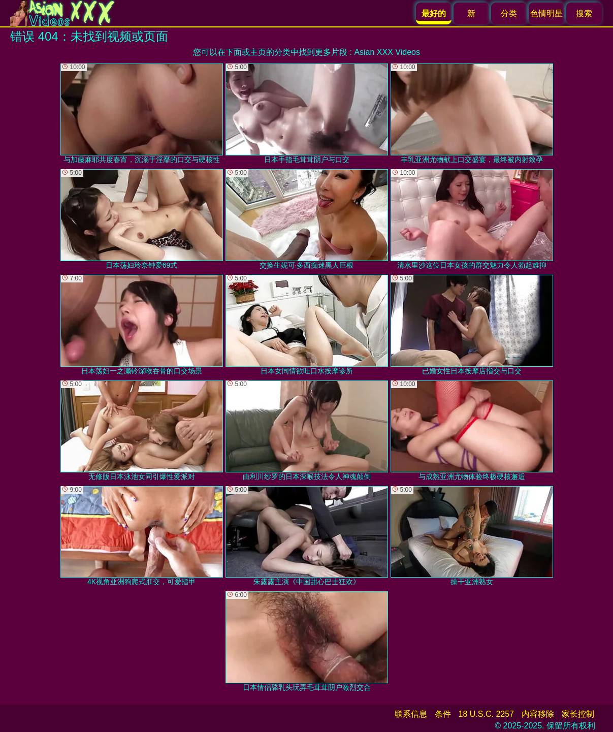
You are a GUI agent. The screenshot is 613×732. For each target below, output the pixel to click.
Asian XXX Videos (387, 52)
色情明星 (546, 13)
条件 (443, 714)
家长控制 (578, 714)
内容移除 (538, 714)
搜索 (584, 13)
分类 (509, 13)
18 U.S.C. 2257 (486, 714)
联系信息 (411, 714)
